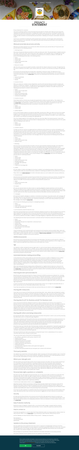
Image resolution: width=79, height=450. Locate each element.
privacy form (31, 74)
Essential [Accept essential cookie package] (39, 445)
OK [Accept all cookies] (25, 445)
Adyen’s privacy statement (45, 233)
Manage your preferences (30, 442)
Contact (42, 2)
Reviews (36, 2)
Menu (30, 2)
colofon (48, 2)
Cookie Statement (26, 172)
